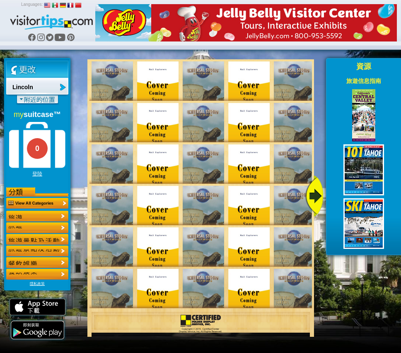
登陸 (37, 174)
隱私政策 (37, 284)
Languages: (32, 4)
